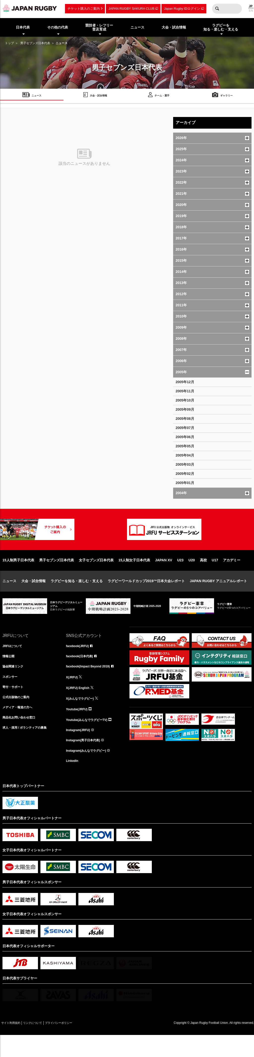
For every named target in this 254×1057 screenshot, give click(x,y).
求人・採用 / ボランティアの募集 (28, 749)
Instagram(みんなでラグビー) (89, 771)
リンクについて (42, 1045)
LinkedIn (73, 782)
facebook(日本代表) (81, 673)
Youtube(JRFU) (78, 728)
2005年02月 (185, 474)
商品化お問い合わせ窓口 (21, 739)
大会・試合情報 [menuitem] (174, 27)
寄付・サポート (14, 706)
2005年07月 (185, 428)
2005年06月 (185, 437)
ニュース (9, 597)
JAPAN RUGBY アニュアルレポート (218, 597)
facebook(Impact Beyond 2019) (91, 684)
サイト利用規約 (14, 1045)
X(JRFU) (73, 695)
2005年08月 (185, 419)
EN (251, 10)
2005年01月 (185, 483)
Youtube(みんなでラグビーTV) (90, 739)
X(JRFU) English (79, 706)
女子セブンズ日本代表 (96, 576)
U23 (180, 576)
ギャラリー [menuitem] (226, 96)
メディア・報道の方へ (19, 728)
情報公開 (9, 673)
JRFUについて (14, 662)
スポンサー (11, 695)
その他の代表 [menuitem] (57, 27)
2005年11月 (185, 391)
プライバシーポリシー (76, 1045)
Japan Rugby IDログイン (182, 8)
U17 (215, 576)
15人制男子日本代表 (18, 576)
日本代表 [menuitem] (23, 27)
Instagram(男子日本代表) (86, 760)
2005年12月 (185, 382)
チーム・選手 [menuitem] (162, 96)
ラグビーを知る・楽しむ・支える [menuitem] (220, 27)
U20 (192, 576)
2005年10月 (185, 400)
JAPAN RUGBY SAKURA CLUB (131, 8)
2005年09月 (185, 409)
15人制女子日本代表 (134, 576)
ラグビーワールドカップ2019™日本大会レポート (146, 597)
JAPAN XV (163, 576)
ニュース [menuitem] (137, 27)
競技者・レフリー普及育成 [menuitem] (99, 27)
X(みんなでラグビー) (82, 717)
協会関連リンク (14, 684)
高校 (203, 576)
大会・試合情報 (33, 597)
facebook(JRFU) (79, 662)
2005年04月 (185, 455)
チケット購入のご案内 (83, 8)
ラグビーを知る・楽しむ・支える (77, 597)
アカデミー (231, 576)
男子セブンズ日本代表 (35, 43)
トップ (9, 43)
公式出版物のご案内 (18, 717)
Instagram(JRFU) (80, 749)
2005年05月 (185, 446)
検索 (217, 9)
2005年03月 (185, 464)
